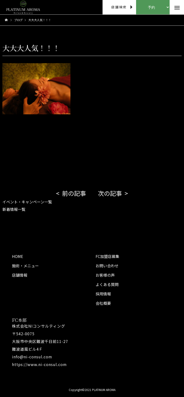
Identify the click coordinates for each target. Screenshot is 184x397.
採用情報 (103, 294)
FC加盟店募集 (107, 256)
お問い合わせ (107, 266)
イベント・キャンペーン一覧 (27, 202)
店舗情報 (19, 275)
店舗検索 (119, 7)
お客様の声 (105, 275)
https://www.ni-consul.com (39, 364)
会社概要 (103, 303)
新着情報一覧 (13, 209)
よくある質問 (107, 284)
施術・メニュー (25, 266)
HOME (17, 256)
